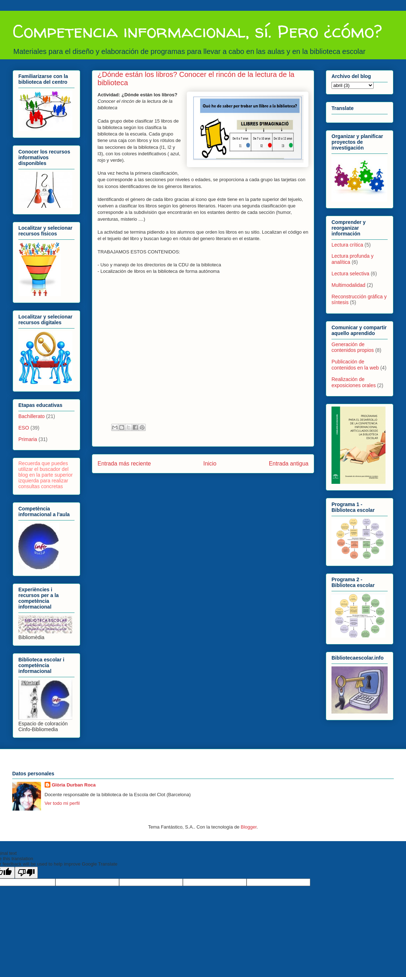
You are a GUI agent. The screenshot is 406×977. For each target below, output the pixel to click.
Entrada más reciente (124, 463)
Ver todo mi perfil (62, 803)
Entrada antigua (288, 463)
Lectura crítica (347, 245)
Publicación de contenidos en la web (355, 365)
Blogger (249, 827)
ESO (23, 428)
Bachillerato (31, 416)
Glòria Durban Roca (74, 785)
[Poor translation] (26, 873)
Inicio (209, 463)
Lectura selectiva (350, 273)
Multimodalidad (348, 285)
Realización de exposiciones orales (353, 382)
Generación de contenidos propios (352, 347)
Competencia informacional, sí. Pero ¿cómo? (197, 31)
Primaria (27, 439)
